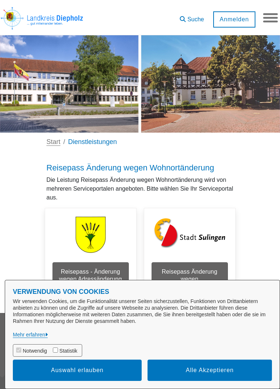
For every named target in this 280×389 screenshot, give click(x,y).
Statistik (68, 351)
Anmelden (234, 19)
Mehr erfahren (29, 335)
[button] (192, 16)
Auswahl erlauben (77, 370)
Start (54, 141)
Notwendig (35, 351)
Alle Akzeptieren (210, 370)
